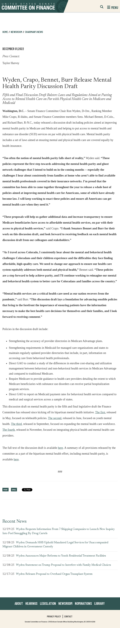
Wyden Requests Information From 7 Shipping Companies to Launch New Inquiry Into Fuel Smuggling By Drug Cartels (58, 531)
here (60, 447)
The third (16, 423)
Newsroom (16, 31)
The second (54, 417)
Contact (68, 616)
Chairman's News (34, 31)
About (19, 603)
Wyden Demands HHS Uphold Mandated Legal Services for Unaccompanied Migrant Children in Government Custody (55, 544)
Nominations (83, 603)
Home (5, 31)
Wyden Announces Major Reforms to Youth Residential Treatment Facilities (61, 555)
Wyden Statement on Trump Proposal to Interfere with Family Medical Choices (63, 565)
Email (14, 489)
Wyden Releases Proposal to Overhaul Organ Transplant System (54, 574)
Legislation (48, 603)
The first (100, 412)
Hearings (31, 603)
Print (5, 489)
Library (99, 603)
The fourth (8, 429)
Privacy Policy (54, 616)
